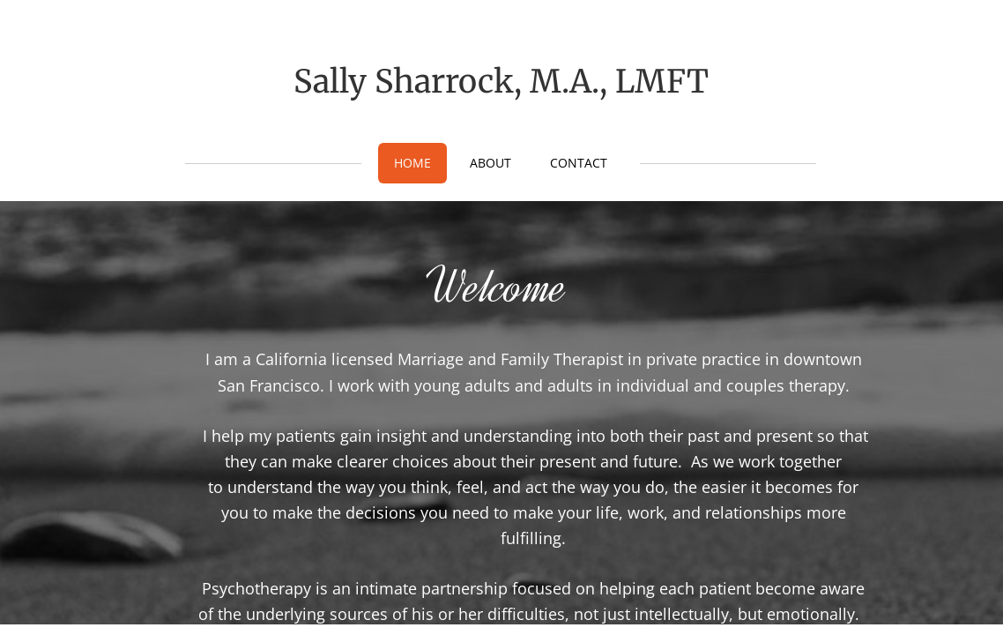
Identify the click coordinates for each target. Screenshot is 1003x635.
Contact (578, 162)
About (490, 162)
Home (412, 162)
